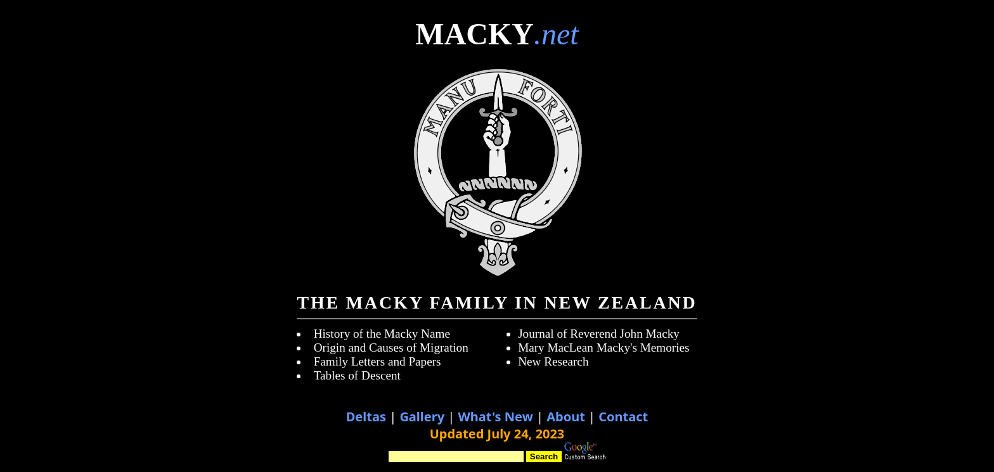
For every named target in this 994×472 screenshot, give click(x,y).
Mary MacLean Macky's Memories (603, 347)
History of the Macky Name (382, 333)
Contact (623, 416)
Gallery (421, 416)
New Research (553, 361)
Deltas (366, 416)
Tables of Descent (357, 375)
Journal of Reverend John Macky (599, 333)
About (565, 416)
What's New (495, 416)
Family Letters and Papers (377, 361)
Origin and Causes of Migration (391, 347)
